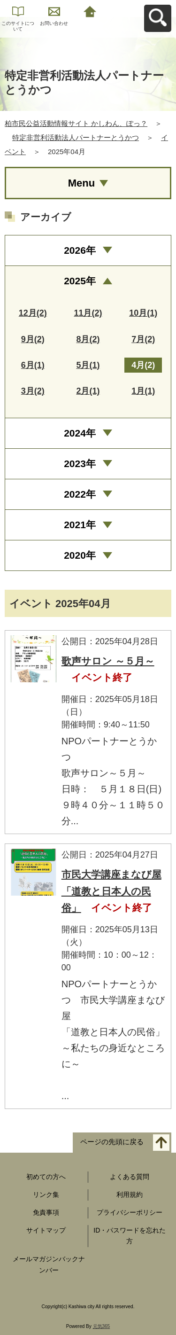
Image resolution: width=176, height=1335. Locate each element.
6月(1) (33, 365)
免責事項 (46, 1212)
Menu (81, 183)
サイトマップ (46, 1230)
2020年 (80, 555)
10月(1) (143, 313)
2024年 (80, 433)
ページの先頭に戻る (112, 1142)
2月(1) (87, 391)
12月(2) (33, 313)
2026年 (80, 250)
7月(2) (143, 339)
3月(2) (33, 391)
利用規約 (129, 1194)
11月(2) (88, 313)
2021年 (80, 524)
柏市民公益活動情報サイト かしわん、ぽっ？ (76, 123)
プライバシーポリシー (129, 1212)
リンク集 (46, 1194)
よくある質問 (129, 1176)
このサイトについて (17, 26)
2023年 (80, 463)
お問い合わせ (54, 23)
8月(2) (87, 339)
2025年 (80, 280)
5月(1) (87, 365)
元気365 (101, 1326)
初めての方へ (46, 1176)
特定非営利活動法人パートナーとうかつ (75, 137)
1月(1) (143, 391)
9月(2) (33, 339)
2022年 (80, 494)
